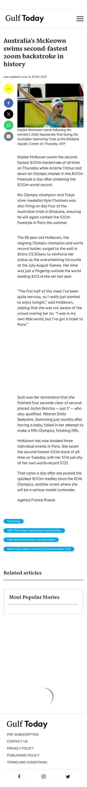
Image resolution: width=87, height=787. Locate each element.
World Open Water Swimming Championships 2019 (39, 549)
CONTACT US (17, 741)
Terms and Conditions (27, 762)
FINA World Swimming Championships (31, 539)
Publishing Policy (23, 755)
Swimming (13, 521)
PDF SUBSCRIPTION (23, 734)
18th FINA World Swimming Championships (34, 530)
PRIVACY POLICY (20, 748)
